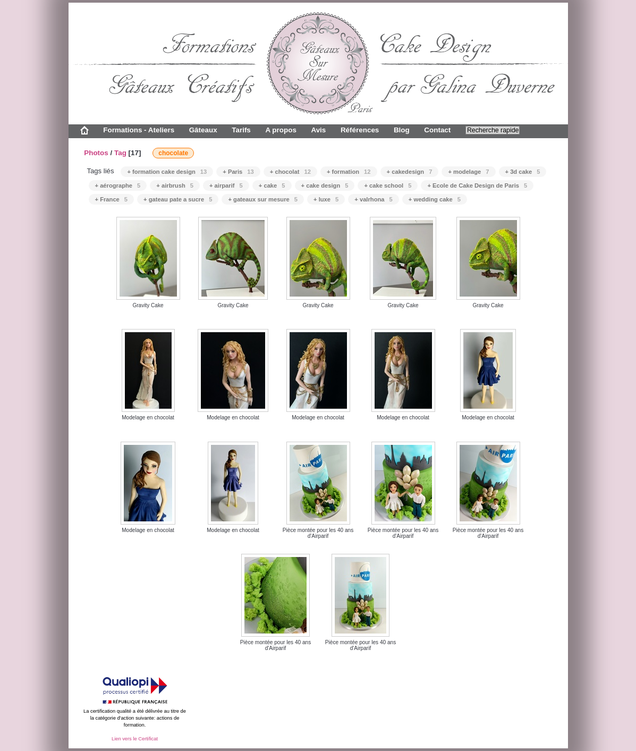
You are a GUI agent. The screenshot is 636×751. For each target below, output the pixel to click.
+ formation (349, 171)
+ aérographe (118, 185)
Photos (96, 153)
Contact (437, 130)
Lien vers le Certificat (135, 738)
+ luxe (325, 199)
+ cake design (325, 185)
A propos (280, 130)
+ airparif (226, 185)
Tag (120, 153)
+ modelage (468, 171)
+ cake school (387, 185)
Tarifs (241, 130)
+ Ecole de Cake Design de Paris (477, 185)
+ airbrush (174, 185)
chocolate (173, 153)
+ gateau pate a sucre (177, 199)
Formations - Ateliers (138, 130)
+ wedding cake (435, 199)
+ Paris (238, 171)
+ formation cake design (167, 171)
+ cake (272, 185)
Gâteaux (203, 130)
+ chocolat (290, 171)
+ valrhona (373, 199)
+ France (111, 199)
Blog (402, 130)
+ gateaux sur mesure (263, 199)
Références (360, 130)
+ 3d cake (522, 171)
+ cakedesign (410, 171)
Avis (318, 130)
